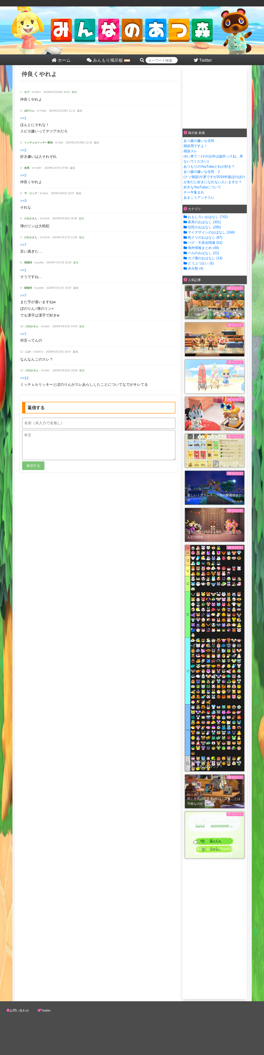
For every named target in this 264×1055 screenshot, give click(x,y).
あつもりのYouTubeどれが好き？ (209, 166)
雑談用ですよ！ (196, 146)
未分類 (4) (193, 268)
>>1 (23, 118)
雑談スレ (190, 151)
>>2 (23, 150)
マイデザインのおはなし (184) (209, 232)
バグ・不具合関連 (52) (203, 242)
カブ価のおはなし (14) (203, 258)
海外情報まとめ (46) (201, 248)
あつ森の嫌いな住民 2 (202, 172)
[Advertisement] (214, 97)
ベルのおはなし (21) (201, 253)
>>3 (23, 201)
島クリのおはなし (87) (203, 237)
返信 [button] (74, 92)
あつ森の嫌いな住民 (199, 141)
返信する (33, 465)
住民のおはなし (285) (202, 227)
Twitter (46, 1010)
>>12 (24, 378)
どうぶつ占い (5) (199, 263)
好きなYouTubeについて (202, 187)
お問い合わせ (19, 1010)
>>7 (23, 245)
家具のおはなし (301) (202, 222)
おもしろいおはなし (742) (206, 217)
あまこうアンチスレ (199, 197)
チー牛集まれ (194, 192)
